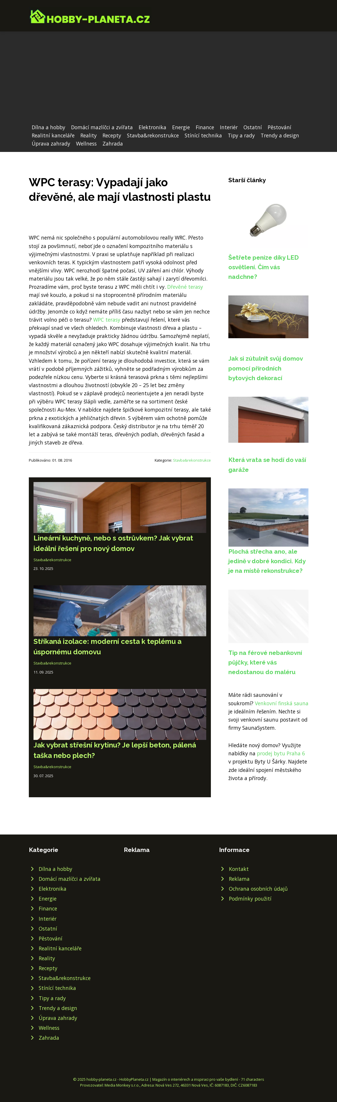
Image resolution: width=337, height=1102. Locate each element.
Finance (205, 127)
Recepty (112, 135)
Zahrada (113, 143)
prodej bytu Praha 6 (281, 753)
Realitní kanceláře (53, 135)
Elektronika (152, 127)
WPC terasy (106, 319)
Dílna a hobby (48, 127)
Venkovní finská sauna (281, 703)
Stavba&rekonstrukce (153, 135)
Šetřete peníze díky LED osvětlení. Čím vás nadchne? (263, 267)
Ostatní (253, 127)
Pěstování (279, 127)
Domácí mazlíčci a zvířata (102, 127)
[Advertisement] (168, 79)
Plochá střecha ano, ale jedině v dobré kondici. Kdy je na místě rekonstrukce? (266, 561)
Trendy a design (280, 135)
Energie (181, 127)
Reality (88, 135)
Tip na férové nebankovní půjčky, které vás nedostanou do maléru (265, 662)
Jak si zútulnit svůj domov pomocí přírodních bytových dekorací (265, 368)
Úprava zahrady (51, 143)
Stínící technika (203, 135)
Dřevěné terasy (185, 286)
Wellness (86, 143)
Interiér (229, 127)
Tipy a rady (241, 135)
